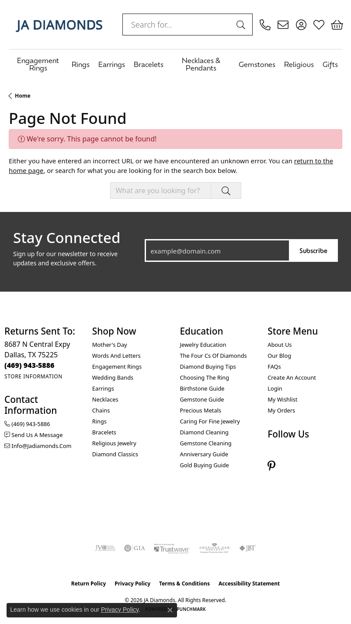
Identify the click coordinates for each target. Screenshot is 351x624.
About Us (280, 345)
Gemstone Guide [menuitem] (202, 399)
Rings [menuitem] (99, 421)
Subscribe (313, 250)
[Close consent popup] (170, 610)
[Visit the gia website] (134, 548)
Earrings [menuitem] (103, 388)
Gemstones (257, 64)
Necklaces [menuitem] (105, 399)
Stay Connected (66, 238)
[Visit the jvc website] (105, 548)
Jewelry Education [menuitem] (203, 345)
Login (275, 388)
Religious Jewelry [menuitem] (114, 443)
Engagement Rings (38, 63)
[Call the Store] (29, 365)
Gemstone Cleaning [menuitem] (206, 443)
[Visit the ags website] (214, 548)
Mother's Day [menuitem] (109, 345)
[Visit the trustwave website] (172, 548)
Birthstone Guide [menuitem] (202, 388)
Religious (299, 64)
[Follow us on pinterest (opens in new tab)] (271, 466)
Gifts (330, 64)
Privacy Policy (132, 583)
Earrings (111, 64)
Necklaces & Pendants (201, 63)
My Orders (281, 410)
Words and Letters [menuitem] (116, 356)
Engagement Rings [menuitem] (117, 366)
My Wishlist (282, 399)
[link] (265, 24)
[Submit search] (242, 24)
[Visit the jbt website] (247, 548)
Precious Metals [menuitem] (201, 410)
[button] (300, 24)
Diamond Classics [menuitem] (115, 454)
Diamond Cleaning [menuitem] (204, 432)
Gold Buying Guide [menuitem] (204, 465)
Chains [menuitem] (101, 410)
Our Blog (279, 356)
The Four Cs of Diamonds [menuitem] (213, 356)
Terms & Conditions (184, 583)
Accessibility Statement (249, 583)
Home (23, 95)
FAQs (274, 366)
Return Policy (88, 583)
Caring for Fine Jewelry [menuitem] (210, 421)
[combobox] (177, 24)
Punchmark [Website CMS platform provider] (191, 609)
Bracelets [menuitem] (104, 432)
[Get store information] (33, 376)
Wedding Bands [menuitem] (112, 377)
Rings (81, 64)
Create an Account (292, 377)
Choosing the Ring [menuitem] (204, 377)
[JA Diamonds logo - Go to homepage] (59, 24)
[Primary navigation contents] (175, 63)
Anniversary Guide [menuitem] (204, 454)
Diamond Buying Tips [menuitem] (208, 366)
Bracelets (148, 64)
